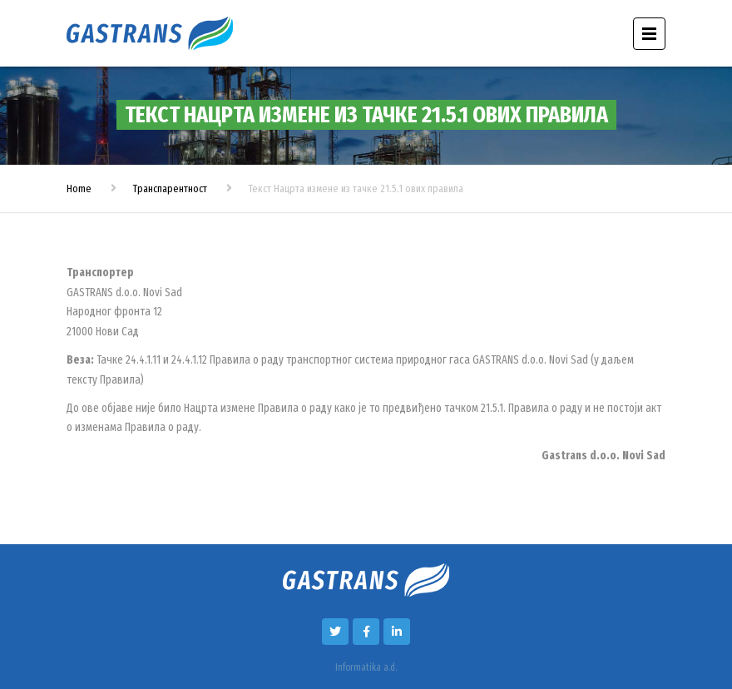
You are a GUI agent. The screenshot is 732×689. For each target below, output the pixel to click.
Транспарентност (170, 188)
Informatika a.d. (366, 667)
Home (79, 188)
